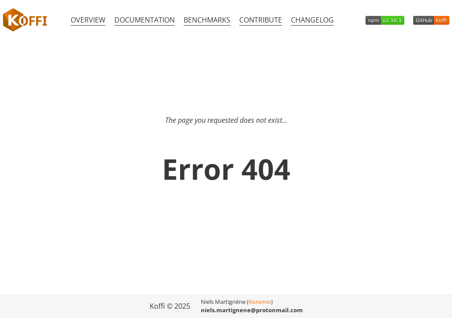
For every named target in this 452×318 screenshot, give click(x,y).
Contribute (260, 20)
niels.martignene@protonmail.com (252, 310)
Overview (88, 20)
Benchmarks (207, 20)
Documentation (144, 20)
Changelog (312, 20)
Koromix (260, 302)
